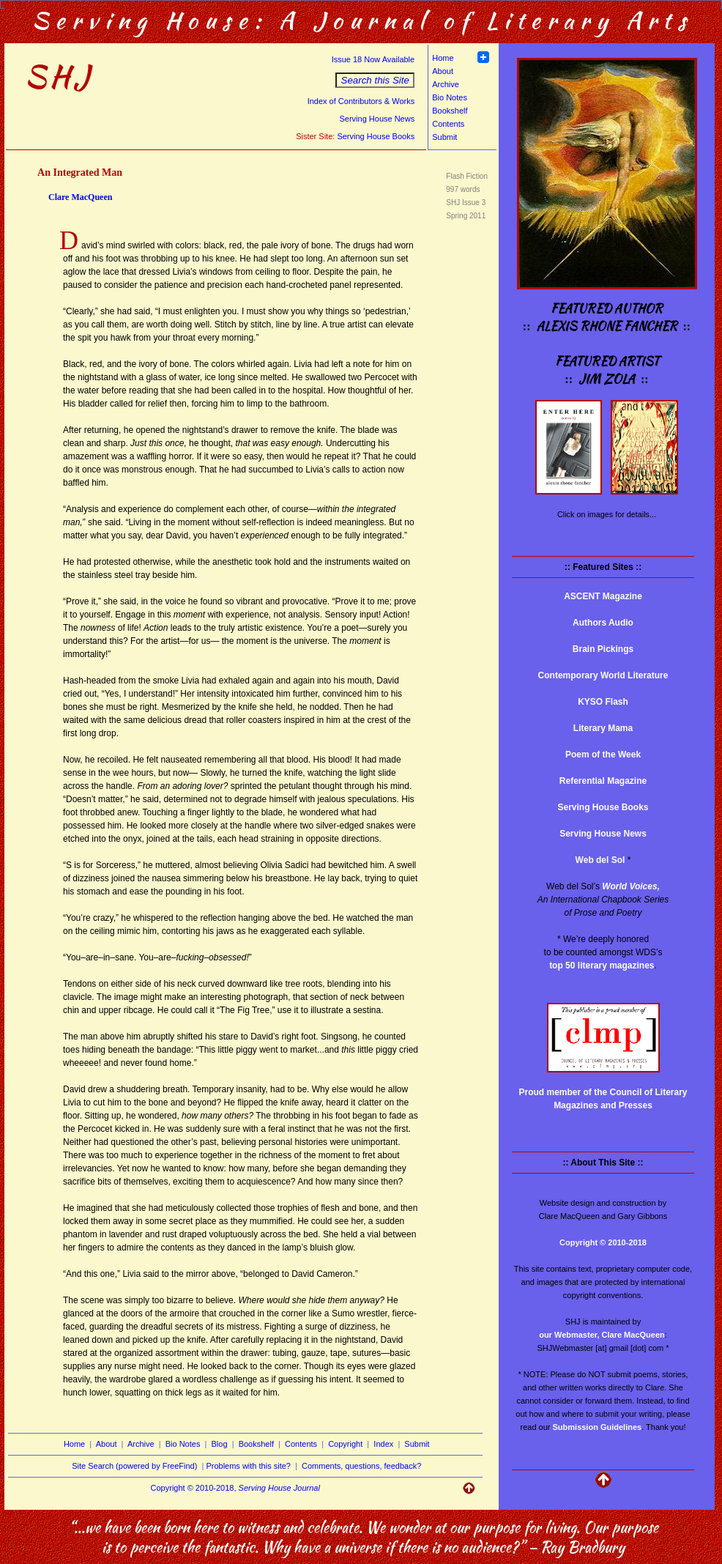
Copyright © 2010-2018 (603, 1242)
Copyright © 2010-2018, (235, 1487)
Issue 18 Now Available (373, 59)
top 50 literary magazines (601, 965)
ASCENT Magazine (603, 596)
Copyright (345, 1443)
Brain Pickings (603, 649)
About (442, 71)
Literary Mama (603, 728)
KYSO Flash (603, 702)
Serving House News (376, 118)
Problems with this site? (248, 1465)
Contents (448, 123)
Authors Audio (603, 623)
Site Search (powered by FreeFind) (134, 1465)
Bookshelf (449, 110)
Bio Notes (449, 97)
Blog (220, 1443)
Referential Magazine (603, 781)
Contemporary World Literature (603, 675)
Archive (445, 84)
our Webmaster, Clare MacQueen (602, 1334)
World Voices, (631, 886)
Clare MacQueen (80, 197)
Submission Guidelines (597, 1427)
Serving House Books (375, 136)
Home (442, 57)
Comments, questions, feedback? (361, 1465)
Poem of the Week (603, 754)
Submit (444, 137)
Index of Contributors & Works (361, 101)
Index (383, 1443)
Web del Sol (600, 860)
